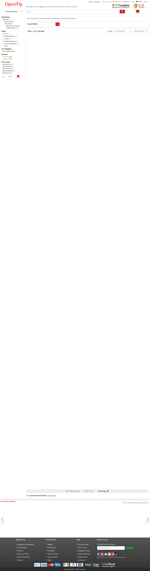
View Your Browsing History (130, 503)
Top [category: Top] (28, 18)
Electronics (6, 19)
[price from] (6, 76)
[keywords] (72, 11)
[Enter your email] (111, 548)
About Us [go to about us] (20, 551)
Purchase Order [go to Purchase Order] (83, 544)
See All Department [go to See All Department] (23, 557)
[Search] (122, 11)
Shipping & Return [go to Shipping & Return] (84, 551)
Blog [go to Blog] (49, 560)
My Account (105, 2)
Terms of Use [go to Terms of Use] (82, 547)
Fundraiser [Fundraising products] (51, 551)
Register (97, 2)
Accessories (8, 24)
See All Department (11, 11)
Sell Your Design (53, 554)
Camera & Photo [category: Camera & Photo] (44, 18)
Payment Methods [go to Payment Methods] (84, 554)
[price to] (14, 76)
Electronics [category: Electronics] (34, 18)
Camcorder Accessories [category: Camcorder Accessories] (69, 18)
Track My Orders (116, 2)
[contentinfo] (14, 4)
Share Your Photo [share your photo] (23, 554)
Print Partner (52, 547)
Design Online (83, 557)
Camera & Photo (9, 21)
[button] (142, 2)
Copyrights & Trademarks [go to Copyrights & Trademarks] (25, 544)
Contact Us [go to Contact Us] (82, 560)
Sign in (91, 2)
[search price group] (18, 76)
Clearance (49, 7)
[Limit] (139, 31)
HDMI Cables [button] (52, 495)
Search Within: (33, 24)
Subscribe (129, 548)
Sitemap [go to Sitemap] (20, 560)
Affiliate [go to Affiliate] (50, 544)
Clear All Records (143, 503)
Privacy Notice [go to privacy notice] (22, 547)
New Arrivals (59, 7)
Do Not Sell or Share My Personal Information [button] (111, 557)
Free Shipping (39, 7)
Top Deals (29, 7)
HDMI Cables (12, 28)
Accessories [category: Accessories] (55, 18)
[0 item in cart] (137, 12)
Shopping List (126, 2)
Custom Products (71, 7)
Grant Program (53, 557)
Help (133, 2)
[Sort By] (122, 31)
